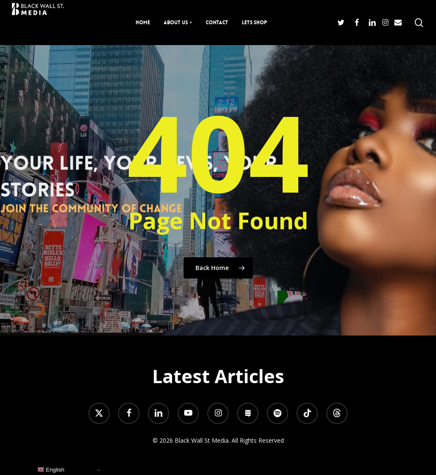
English (50, 469)
